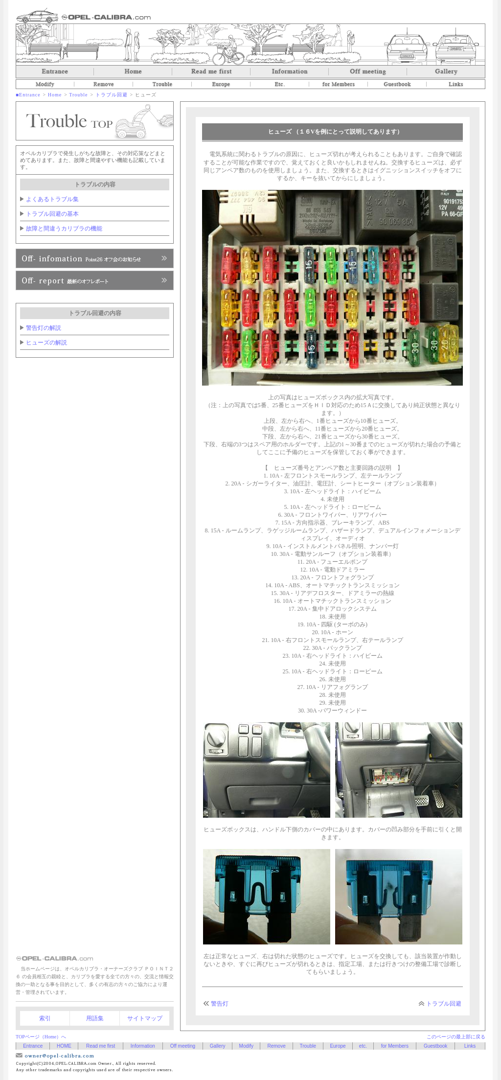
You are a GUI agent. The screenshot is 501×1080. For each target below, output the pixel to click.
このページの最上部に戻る (456, 1036)
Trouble (162, 84)
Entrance (55, 71)
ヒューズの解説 (46, 342)
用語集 (95, 1018)
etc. (279, 84)
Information (289, 71)
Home (133, 71)
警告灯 (219, 1003)
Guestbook (397, 84)
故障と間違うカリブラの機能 (64, 228)
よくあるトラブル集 (52, 199)
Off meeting (368, 71)
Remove (103, 84)
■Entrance (28, 94)
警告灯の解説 (43, 327)
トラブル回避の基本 (52, 213)
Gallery (446, 71)
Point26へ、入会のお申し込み (95, 280)
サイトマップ (144, 1018)
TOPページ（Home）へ (41, 1036)
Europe (221, 84)
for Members (338, 84)
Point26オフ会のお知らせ (95, 258)
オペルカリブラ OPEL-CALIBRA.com (83, 15)
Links (456, 84)
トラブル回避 (111, 94)
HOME (64, 1046)
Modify (45, 84)
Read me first (211, 71)
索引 (45, 1018)
